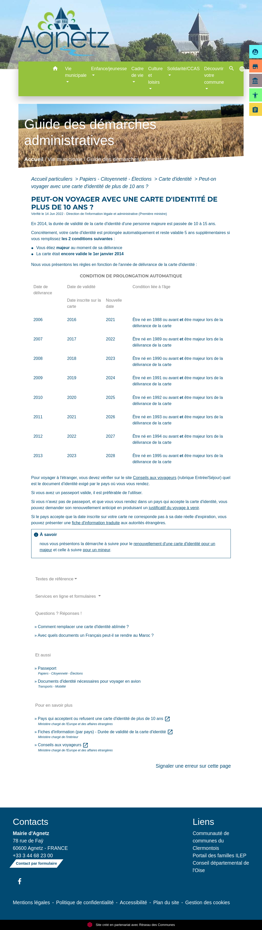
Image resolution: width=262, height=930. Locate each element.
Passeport (47, 668)
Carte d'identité (176, 179)
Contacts (30, 822)
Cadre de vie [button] (137, 72)
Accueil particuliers (52, 179)
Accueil (33, 159)
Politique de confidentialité (85, 902)
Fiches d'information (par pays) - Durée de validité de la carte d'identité (105, 732)
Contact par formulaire (36, 863)
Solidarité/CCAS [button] (183, 68)
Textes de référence (54, 579)
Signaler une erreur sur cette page (193, 766)
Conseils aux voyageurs (155, 477)
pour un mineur (96, 550)
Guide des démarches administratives (132, 159)
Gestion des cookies (207, 902)
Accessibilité (133, 902)
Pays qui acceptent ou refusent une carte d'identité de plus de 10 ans (104, 718)
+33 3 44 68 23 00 (33, 855)
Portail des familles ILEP (219, 855)
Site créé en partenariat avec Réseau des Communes (131, 925)
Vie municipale (65, 159)
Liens (203, 822)
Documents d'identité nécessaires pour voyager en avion (89, 681)
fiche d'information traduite (96, 523)
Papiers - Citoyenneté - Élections (116, 179)
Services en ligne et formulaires (66, 596)
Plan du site (166, 902)
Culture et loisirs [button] (155, 75)
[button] (55, 69)
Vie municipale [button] (75, 72)
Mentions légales (31, 902)
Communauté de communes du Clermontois (211, 840)
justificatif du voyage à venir (174, 508)
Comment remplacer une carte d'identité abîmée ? (83, 627)
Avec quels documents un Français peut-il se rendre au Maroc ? (96, 635)
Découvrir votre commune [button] (214, 75)
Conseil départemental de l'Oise (221, 866)
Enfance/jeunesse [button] (109, 68)
